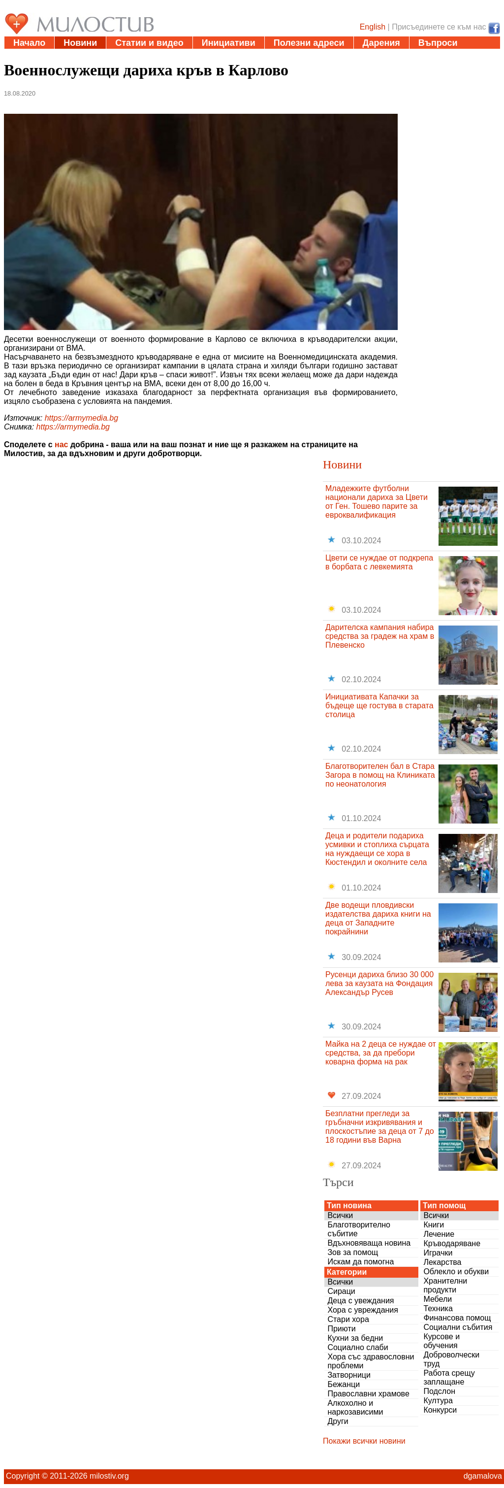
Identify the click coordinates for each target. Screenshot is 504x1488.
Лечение (438, 1234)
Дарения (381, 43)
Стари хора (348, 1319)
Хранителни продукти (445, 1285)
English (372, 27)
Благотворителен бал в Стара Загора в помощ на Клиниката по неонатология (380, 775)
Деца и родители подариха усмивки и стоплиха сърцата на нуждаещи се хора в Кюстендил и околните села (377, 848)
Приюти (341, 1328)
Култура (437, 1400)
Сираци (341, 1291)
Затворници (349, 1375)
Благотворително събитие (358, 1229)
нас (61, 444)
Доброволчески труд (451, 1359)
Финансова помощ (457, 1318)
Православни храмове (368, 1393)
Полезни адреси (309, 43)
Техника (437, 1308)
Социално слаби (357, 1347)
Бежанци (343, 1384)
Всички (340, 1215)
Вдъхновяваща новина (368, 1243)
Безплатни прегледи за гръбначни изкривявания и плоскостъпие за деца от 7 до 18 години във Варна (379, 1126)
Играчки (437, 1253)
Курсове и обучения (441, 1341)
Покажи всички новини (364, 1441)
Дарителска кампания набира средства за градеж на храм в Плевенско (379, 636)
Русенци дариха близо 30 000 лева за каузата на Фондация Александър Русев (379, 983)
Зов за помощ (352, 1252)
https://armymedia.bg (81, 418)
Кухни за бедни (355, 1338)
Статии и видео (149, 43)
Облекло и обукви (456, 1271)
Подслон (439, 1391)
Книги (433, 1225)
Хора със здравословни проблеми (370, 1361)
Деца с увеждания (360, 1300)
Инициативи (228, 43)
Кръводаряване (451, 1243)
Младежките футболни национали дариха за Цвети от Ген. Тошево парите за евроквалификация (376, 501)
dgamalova (483, 1476)
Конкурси (440, 1410)
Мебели (437, 1299)
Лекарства (442, 1262)
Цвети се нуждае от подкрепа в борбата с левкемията (379, 562)
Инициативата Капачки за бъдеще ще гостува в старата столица (379, 706)
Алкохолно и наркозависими (355, 1407)
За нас (27, 55)
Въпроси (438, 43)
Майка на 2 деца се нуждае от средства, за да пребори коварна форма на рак (380, 1053)
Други (337, 1421)
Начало (29, 43)
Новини (80, 43)
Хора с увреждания (362, 1310)
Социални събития (457, 1327)
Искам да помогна (360, 1261)
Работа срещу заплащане (448, 1377)
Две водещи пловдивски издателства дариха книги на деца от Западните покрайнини (378, 918)
